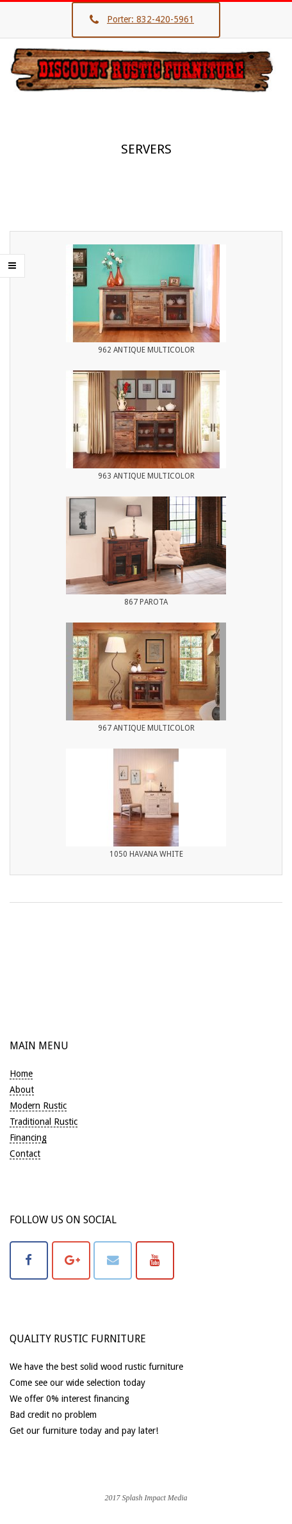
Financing (28, 1137)
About (22, 1089)
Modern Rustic (38, 1105)
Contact (25, 1153)
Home (21, 1073)
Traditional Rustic (43, 1121)
